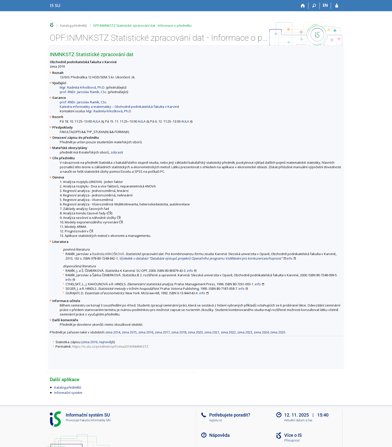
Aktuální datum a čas (298, 420)
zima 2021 (211, 332)
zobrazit (116, 152)
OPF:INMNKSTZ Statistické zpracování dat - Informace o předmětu (142, 25)
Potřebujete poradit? (229, 415)
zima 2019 (89, 342)
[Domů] (302, 5)
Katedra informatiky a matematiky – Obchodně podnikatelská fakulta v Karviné (119, 106)
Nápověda (219, 435)
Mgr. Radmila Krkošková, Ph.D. (82, 87)
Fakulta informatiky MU (95, 420)
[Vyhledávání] (314, 5)
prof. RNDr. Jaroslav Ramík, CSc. (83, 92)
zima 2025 (277, 332)
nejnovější (106, 342)
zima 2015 (129, 332)
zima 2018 (178, 332)
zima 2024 (261, 332)
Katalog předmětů (73, 25)
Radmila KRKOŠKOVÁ (108, 254)
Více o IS (293, 435)
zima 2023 (244, 332)
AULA (96, 121)
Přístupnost (292, 440)
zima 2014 (112, 332)
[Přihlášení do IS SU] (336, 5)
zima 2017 (162, 332)
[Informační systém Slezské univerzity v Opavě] (55, 5)
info (289, 258)
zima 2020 (195, 332)
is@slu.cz (215, 420)
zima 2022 (228, 332)
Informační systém (68, 392)
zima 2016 (145, 332)
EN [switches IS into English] (325, 5)
